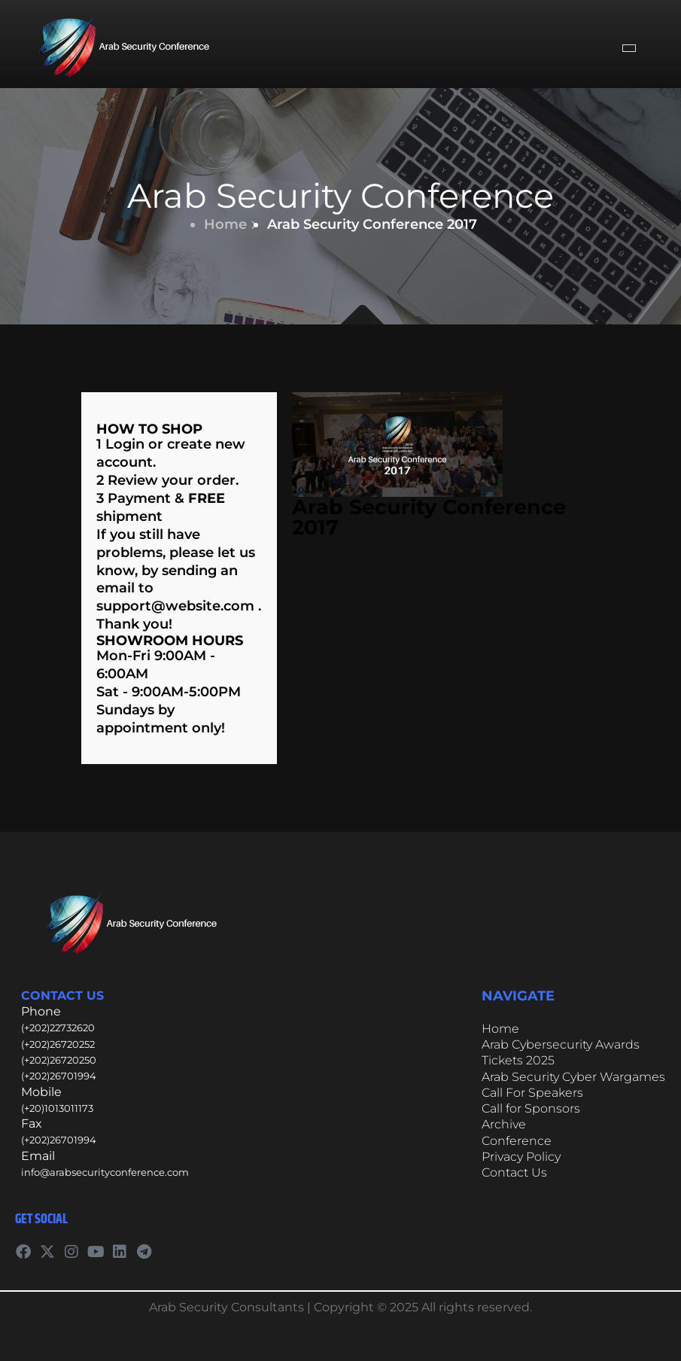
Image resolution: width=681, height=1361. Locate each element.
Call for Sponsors (531, 1108)
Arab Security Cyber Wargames (573, 1077)
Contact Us (514, 1172)
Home (230, 224)
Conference (517, 1141)
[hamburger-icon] (629, 48)
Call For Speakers (532, 1092)
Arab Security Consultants (226, 1307)
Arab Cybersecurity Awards (561, 1044)
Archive (504, 1124)
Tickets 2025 (518, 1060)
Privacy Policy (521, 1156)
